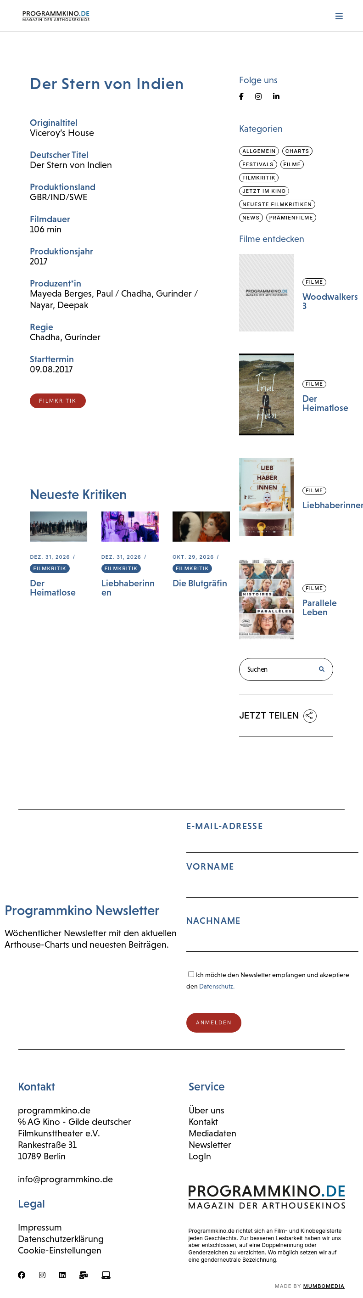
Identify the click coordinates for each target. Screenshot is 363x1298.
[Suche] (321, 669)
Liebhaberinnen (128, 587)
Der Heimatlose (53, 587)
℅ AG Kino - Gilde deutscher (75, 1122)
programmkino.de (54, 1110)
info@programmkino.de (65, 1179)
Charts (297, 151)
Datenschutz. (217, 986)
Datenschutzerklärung (61, 1239)
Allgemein (259, 151)
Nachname (213, 921)
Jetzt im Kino (264, 191)
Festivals (258, 164)
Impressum (40, 1227)
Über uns (206, 1110)
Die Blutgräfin (200, 583)
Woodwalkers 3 (330, 301)
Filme (292, 164)
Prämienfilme (291, 217)
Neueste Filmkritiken (277, 204)
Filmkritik (49, 568)
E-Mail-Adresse (272, 890)
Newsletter (210, 1145)
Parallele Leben (319, 607)
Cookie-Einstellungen (59, 1250)
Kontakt (203, 1122)
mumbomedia (324, 1286)
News (250, 217)
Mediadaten (212, 1133)
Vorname (210, 866)
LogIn (200, 1156)
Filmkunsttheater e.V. (59, 1133)
